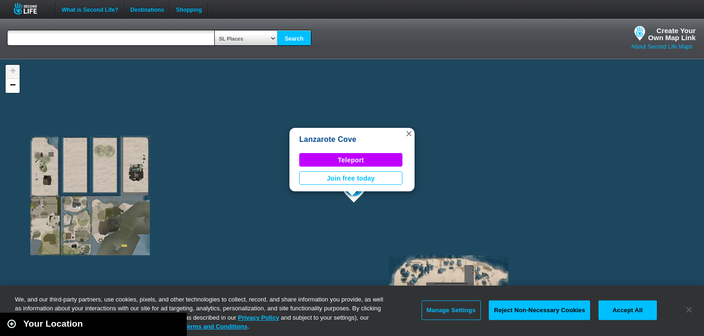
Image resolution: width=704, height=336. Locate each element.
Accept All (627, 310)
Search (294, 38)
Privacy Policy (258, 317)
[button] (409, 133)
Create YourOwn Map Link (672, 34)
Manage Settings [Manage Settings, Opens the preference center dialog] (451, 310)
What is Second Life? (90, 9)
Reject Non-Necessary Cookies (539, 310)
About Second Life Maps (661, 46)
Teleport (351, 160)
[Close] (689, 310)
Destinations (147, 9)
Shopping (189, 9)
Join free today (351, 178)
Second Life (30, 8)
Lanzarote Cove (328, 139)
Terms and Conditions (215, 326)
